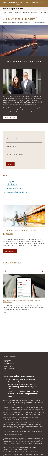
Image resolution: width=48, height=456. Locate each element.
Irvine (5, 175)
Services (18, 13)
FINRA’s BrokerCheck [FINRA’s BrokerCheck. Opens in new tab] (9, 454)
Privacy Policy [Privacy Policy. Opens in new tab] (7, 447)
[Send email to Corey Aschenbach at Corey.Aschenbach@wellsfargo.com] (18, 192)
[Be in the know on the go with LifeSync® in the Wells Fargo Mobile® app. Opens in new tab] (24, 294)
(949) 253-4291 (19, 2)
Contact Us (29, 2)
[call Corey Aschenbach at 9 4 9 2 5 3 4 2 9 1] (15, 188)
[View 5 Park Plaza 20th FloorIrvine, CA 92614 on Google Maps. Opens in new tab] (12, 183)
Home (4, 13)
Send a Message (9, 368)
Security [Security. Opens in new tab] (19, 447)
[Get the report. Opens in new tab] (10, 251)
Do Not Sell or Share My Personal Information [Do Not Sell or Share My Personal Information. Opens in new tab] (16, 449)
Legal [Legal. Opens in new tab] (14, 447)
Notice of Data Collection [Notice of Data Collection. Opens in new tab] (30, 447)
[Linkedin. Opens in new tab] (5, 371)
